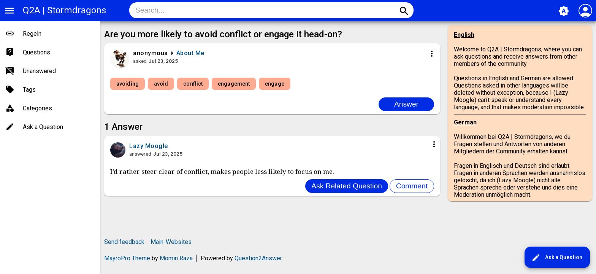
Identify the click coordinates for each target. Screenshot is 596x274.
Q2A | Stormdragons (64, 10)
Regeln (32, 33)
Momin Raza (176, 258)
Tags (29, 89)
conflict (193, 84)
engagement (234, 84)
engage (274, 84)
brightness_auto (563, 11)
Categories (37, 108)
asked (140, 61)
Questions (36, 52)
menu (9, 10)
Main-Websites (171, 241)
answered (140, 154)
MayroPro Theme (127, 258)
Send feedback (124, 241)
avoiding (127, 84)
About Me (190, 53)
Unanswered (39, 71)
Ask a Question (556, 257)
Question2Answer (258, 258)
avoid (161, 84)
